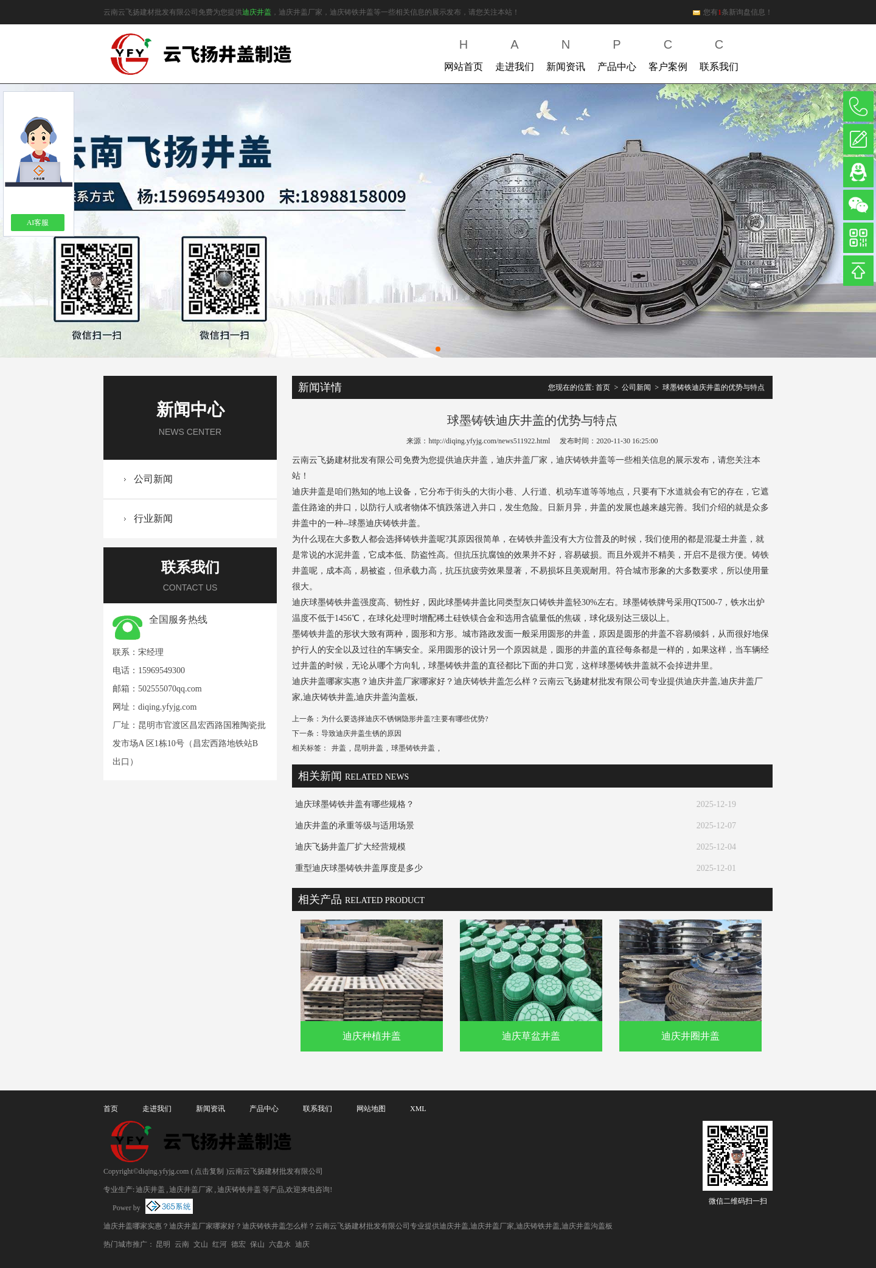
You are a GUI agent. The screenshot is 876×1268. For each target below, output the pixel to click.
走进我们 (514, 52)
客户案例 (667, 52)
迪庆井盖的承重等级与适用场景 (354, 825)
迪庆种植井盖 (371, 1036)
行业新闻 (153, 518)
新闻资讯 (565, 52)
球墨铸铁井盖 (413, 748)
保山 (257, 1244)
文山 (200, 1244)
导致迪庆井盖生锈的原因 (361, 733)
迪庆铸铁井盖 (239, 1189)
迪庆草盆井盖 (531, 1036)
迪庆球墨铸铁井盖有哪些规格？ (354, 804)
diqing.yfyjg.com (167, 707)
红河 (219, 1244)
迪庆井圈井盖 (690, 1036)
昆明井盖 (368, 748)
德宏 (238, 1244)
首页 (603, 387)
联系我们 (719, 52)
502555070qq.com (170, 688)
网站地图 (371, 1108)
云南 (182, 1244)
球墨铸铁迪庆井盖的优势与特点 (713, 387)
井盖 (339, 748)
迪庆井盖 (256, 12)
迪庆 (302, 1244)
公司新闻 (153, 479)
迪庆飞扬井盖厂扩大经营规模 (350, 846)
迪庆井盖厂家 (191, 1189)
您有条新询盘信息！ (732, 12)
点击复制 (209, 1171)
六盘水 (280, 1244)
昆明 (163, 1244)
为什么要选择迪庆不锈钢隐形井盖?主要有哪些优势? (404, 719)
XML (418, 1108)
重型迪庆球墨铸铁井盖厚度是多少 (359, 868)
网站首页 (463, 52)
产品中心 (616, 52)
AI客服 (38, 222)
